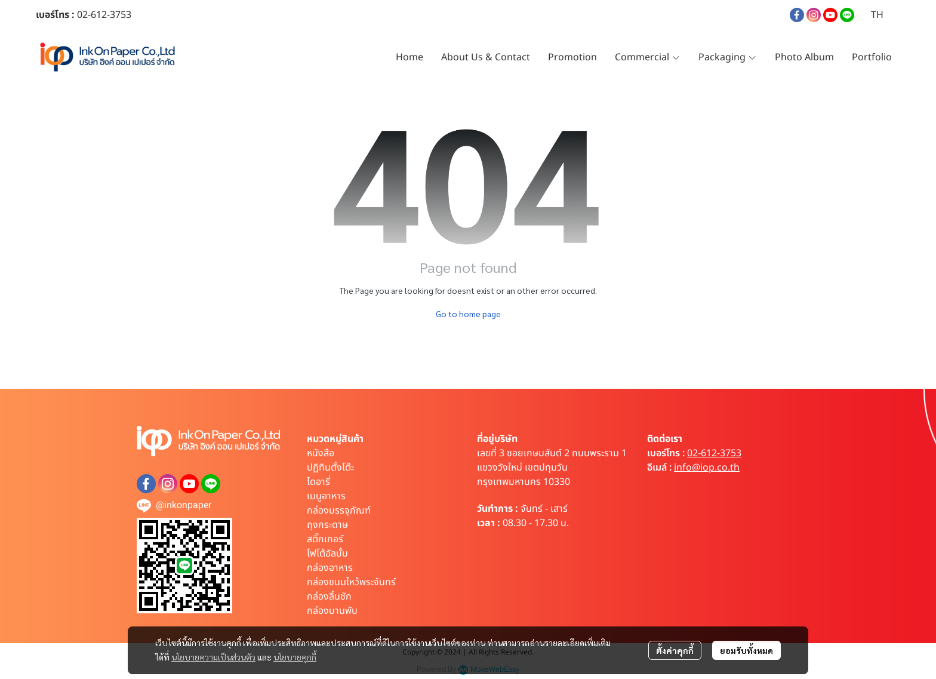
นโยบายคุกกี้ (294, 657)
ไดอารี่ (318, 482)
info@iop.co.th (707, 467)
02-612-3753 (714, 453)
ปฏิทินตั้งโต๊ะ (330, 467)
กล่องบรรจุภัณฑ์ (339, 510)
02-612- (93, 15)
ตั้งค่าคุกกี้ (675, 650)
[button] (877, 14)
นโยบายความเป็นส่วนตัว (213, 657)
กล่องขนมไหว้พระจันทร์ (351, 582)
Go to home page (468, 313)
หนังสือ (320, 453)
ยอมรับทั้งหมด (746, 650)
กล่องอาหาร (330, 568)
